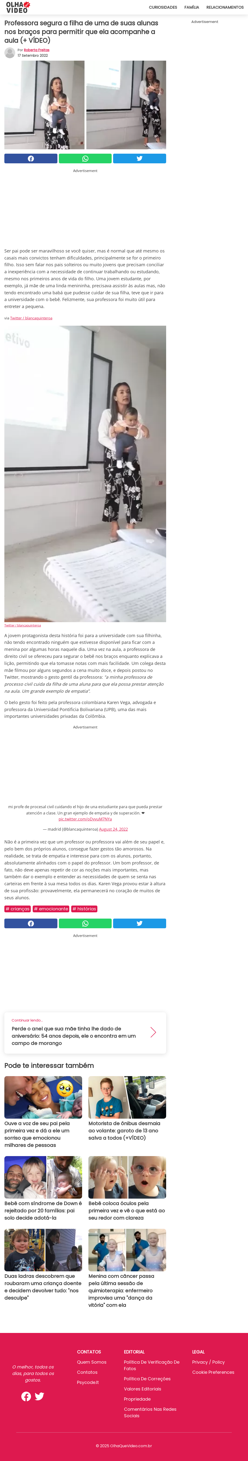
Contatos (87, 1372)
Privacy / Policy (208, 1362)
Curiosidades (163, 7)
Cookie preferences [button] (213, 1372)
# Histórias (84, 909)
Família (191, 7)
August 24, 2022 (113, 829)
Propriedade (137, 1399)
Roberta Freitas (36, 50)
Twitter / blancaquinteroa (31, 318)
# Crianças (18, 909)
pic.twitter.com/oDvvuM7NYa (85, 819)
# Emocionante (51, 909)
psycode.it (88, 1382)
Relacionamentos (225, 7)
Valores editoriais (142, 1389)
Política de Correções (147, 1379)
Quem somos (92, 1362)
